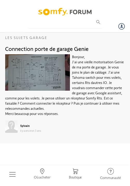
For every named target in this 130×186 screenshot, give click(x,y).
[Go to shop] (75, 174)
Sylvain (25, 125)
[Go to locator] (42, 174)
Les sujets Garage (26, 37)
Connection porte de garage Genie (47, 48)
